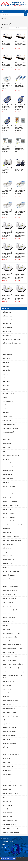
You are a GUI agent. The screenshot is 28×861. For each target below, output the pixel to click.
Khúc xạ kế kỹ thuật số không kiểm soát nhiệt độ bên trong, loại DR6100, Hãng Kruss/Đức (7, 254)
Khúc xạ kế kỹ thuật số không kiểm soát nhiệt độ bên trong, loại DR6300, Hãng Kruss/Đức (7, 233)
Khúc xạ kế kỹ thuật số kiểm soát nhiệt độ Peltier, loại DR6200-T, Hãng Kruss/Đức (20, 275)
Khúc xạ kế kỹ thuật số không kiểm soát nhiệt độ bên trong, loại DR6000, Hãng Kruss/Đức (20, 254)
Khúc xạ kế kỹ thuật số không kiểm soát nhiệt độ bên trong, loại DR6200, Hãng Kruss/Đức (20, 233)
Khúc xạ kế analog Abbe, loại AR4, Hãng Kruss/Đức (20, 169)
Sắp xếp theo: (4, 27)
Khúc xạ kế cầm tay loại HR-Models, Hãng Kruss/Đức (20, 85)
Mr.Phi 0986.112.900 (8, 858)
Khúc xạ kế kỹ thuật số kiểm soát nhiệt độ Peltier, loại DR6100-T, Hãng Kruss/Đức (7, 296)
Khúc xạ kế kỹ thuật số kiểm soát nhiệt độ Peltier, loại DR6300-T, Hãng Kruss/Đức (7, 275)
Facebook (6, 851)
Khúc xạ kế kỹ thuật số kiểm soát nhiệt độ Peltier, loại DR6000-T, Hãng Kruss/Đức (20, 296)
